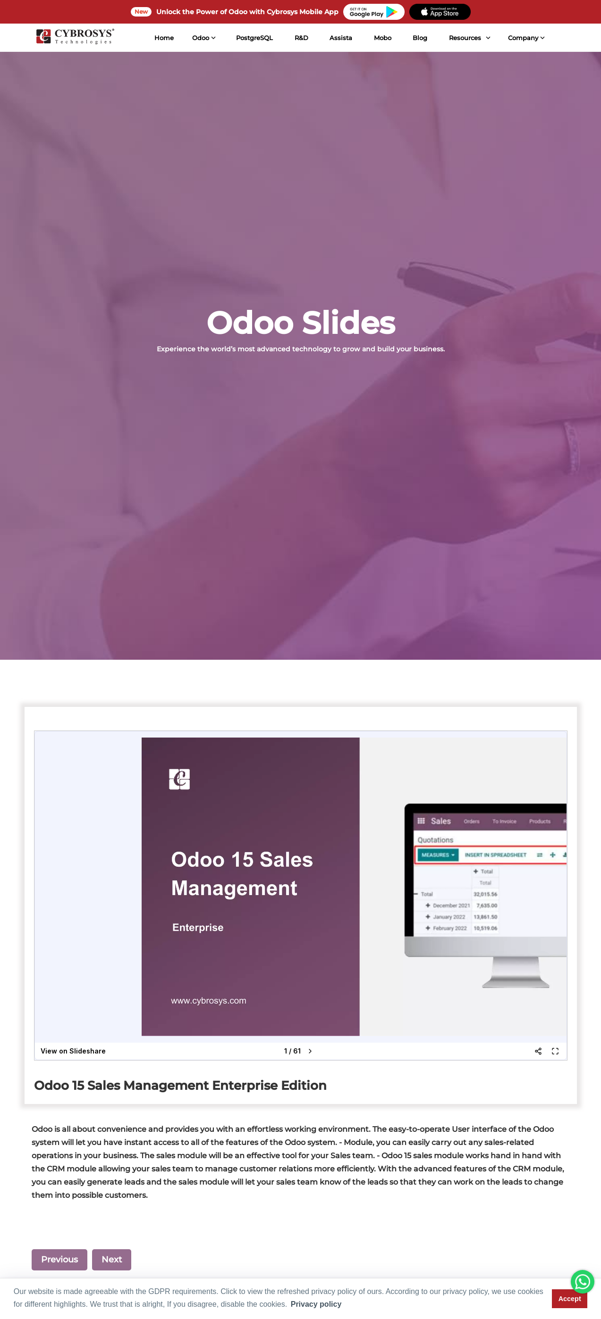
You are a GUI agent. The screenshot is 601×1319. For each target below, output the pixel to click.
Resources (464, 37)
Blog (419, 37)
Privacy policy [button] (316, 1304)
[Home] (74, 38)
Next (112, 1259)
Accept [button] (570, 1298)
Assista (340, 37)
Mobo (381, 37)
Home (163, 37)
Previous (59, 1259)
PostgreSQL (253, 37)
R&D (300, 37)
